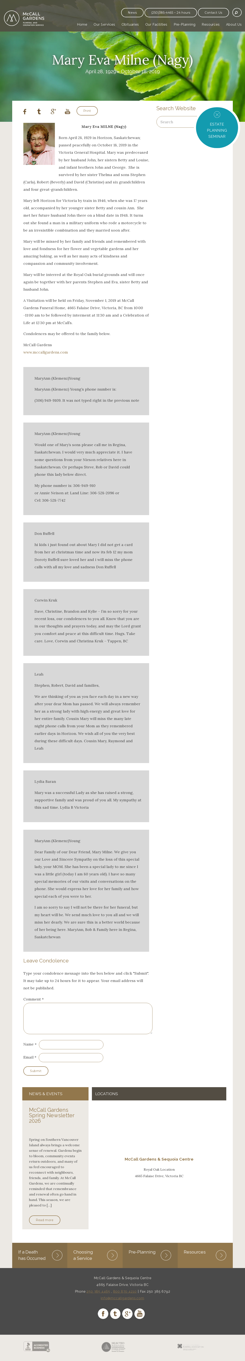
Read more (44, 1225)
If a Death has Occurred (32, 1260)
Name (28, 1049)
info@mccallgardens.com (122, 1303)
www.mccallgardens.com (45, 352)
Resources (211, 25)
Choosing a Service (83, 1260)
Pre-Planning (185, 25)
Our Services (104, 25)
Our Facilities (156, 25)
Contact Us (213, 13)
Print (87, 111)
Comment (33, 999)
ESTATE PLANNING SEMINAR (217, 130)
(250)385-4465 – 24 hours (170, 13)
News (132, 13)
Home (82, 25)
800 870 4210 (125, 1296)
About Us (234, 25)
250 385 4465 (98, 1296)
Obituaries (130, 25)
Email (28, 1062)
